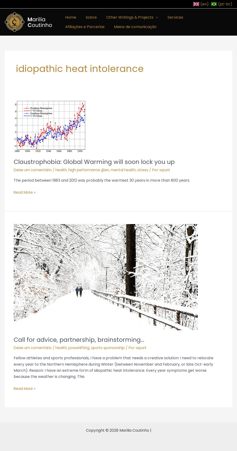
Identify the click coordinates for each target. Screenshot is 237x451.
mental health (129, 170)
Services (169, 17)
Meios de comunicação (85, 26)
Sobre (88, 17)
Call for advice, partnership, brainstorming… (81, 339)
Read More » (25, 192)
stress (150, 170)
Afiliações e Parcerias (204, 17)
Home (69, 17)
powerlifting (82, 347)
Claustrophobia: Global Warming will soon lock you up (97, 162)
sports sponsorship (113, 347)
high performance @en (92, 170)
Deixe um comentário (34, 170)
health (63, 170)
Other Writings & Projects (125, 17)
